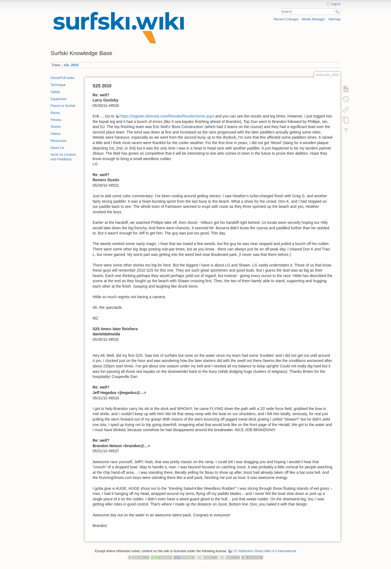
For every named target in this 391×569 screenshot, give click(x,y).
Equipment (59, 99)
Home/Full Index (63, 78)
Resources (59, 141)
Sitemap (334, 19)
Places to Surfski (63, 106)
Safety (55, 92)
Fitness (56, 120)
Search (337, 12)
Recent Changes (286, 19)
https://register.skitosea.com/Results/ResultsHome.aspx (167, 116)
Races (55, 113)
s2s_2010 (71, 65)
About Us (57, 148)
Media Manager (313, 19)
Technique (58, 85)
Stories (56, 127)
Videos (56, 134)
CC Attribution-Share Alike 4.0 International (264, 551)
